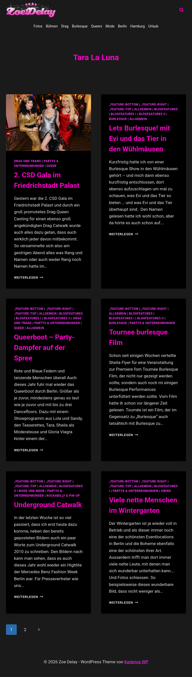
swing (166, 491)
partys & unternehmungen (57, 323)
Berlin (122, 26)
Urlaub (153, 26)
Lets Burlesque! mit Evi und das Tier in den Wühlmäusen (139, 138)
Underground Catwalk (48, 505)
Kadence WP (136, 661)
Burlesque (80, 26)
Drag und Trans (27, 161)
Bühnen (52, 26)
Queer (51, 166)
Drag (64, 26)
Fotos (38, 26)
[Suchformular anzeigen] (181, 9)
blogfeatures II (152, 114)
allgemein (143, 109)
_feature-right (154, 104)
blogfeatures (166, 109)
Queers (96, 26)
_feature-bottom (123, 104)
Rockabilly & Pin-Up (63, 495)
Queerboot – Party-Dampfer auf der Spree (44, 347)
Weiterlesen (28, 277)
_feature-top (120, 109)
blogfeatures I (123, 114)
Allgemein (138, 119)
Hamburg (137, 26)
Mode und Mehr (32, 491)
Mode (110, 26)
